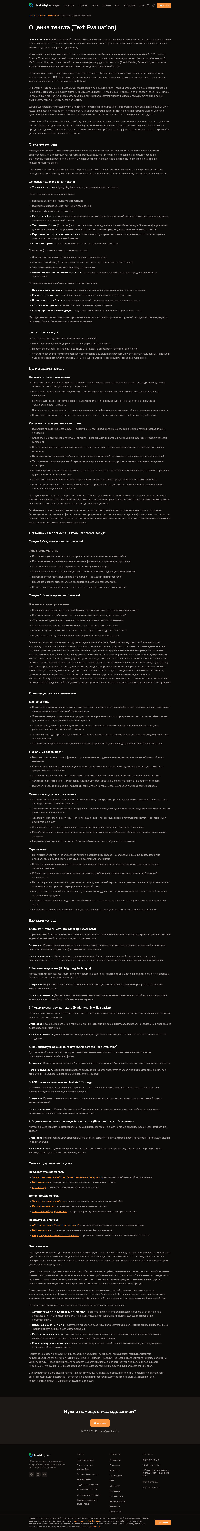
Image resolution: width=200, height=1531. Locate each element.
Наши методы (116, 1496)
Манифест (114, 1470)
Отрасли (83, 5)
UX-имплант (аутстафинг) (89, 1495)
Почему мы (115, 1465)
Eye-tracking (39, 1187)
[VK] (38, 1474)
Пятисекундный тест (44, 1206)
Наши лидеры (116, 1475)
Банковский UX (84, 1479)
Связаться (164, 5)
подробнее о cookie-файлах (86, 1521)
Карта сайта (115, 1511)
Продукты (69, 5)
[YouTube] (44, 1474)
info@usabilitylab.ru (110, 1431)
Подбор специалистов (87, 1484)
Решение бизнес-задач (88, 1474)
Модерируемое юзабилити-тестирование (55, 1235)
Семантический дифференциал (49, 1211)
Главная (33, 15)
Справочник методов (48, 15)
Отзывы (107, 5)
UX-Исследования (85, 1460)
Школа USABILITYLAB (87, 1489)
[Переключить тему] (153, 5)
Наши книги (115, 1491)
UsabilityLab (40, 5)
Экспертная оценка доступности (84, 1177)
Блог (117, 5)
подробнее (95, 1526)
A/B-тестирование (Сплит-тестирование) (55, 1225)
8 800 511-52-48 (89, 1431)
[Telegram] (31, 1474)
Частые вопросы (117, 1501)
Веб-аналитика (40, 1182)
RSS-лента (115, 1506)
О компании (115, 1460)
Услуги (56, 5)
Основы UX (129, 5)
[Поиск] (148, 5)
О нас (142, 5)
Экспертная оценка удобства (48, 1177)
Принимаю (163, 1522)
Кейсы (95, 5)
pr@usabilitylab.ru (151, 1487)
